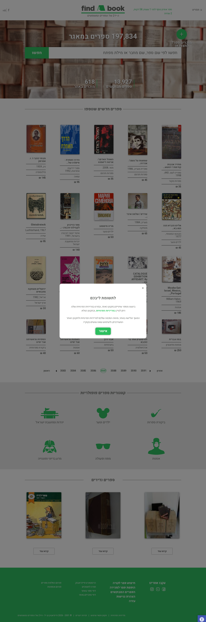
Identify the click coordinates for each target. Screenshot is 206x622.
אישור (103, 331)
